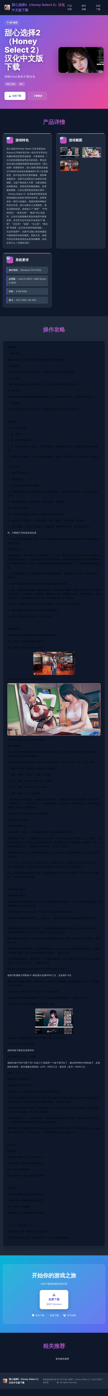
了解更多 (37, 95)
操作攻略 (84, 7)
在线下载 (98, 7)
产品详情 (69, 7)
